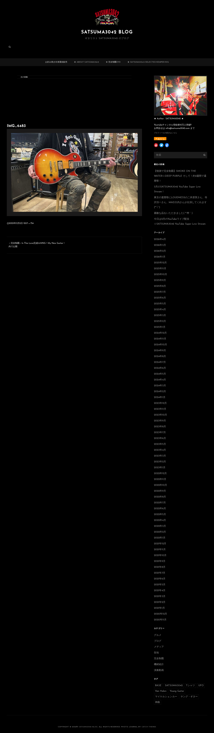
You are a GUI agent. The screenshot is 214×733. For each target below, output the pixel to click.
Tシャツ (190, 685)
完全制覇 (159, 658)
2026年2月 (160, 251)
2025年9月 (160, 280)
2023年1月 (159, 467)
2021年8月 (159, 567)
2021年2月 (159, 602)
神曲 (157, 702)
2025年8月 (160, 286)
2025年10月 (160, 274)
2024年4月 (160, 380)
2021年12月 (160, 543)
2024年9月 (160, 350)
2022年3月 (160, 526)
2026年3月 (160, 245)
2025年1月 (159, 327)
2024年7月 (160, 362)
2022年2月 (160, 532)
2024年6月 (160, 368)
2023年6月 (160, 438)
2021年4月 (159, 590)
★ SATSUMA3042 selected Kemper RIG (148, 62)
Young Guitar (177, 691)
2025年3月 (160, 315)
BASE (158, 685)
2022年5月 (160, 514)
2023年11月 (160, 409)
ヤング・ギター (189, 696)
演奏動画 (159, 670)
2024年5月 (160, 374)
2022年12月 (160, 473)
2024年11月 (160, 339)
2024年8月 (160, 356)
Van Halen (160, 691)
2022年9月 (160, 491)
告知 (156, 652)
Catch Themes (149, 727)
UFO (201, 685)
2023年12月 (160, 403)
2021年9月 (159, 561)
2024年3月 (160, 385)
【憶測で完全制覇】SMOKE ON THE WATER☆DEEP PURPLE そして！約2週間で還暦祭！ (180, 176)
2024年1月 (159, 397)
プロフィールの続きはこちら (165, 133)
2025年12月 (160, 262)
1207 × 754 (28, 223)
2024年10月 (160, 344)
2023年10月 (160, 415)
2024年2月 (160, 391)
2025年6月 (160, 298)
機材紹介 (159, 664)
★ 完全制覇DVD (113, 62)
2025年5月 (160, 303)
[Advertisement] (74, 102)
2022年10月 (160, 485)
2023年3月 (160, 456)
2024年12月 (160, 333)
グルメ (157, 635)
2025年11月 (160, 268)
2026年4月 (160, 239)
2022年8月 (160, 497)
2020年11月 (160, 620)
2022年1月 (159, 538)
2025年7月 (160, 292)
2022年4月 (160, 520)
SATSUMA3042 (174, 685)
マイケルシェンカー (166, 696)
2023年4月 (160, 450)
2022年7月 (160, 502)
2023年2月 (160, 461)
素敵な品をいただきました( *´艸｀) (173, 213)
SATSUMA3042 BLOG (107, 32)
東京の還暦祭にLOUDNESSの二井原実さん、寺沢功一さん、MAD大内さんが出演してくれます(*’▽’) (180, 202)
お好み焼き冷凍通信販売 (56, 62)
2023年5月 (160, 444)
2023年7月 (160, 432)
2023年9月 (160, 421)
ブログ (157, 641)
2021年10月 (160, 555)
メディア (159, 647)
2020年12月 (160, 614)
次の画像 (24, 77)
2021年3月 (159, 596)
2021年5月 (159, 584)
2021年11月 (160, 549)
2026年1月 (159, 257)
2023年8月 (160, 426)
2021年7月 (159, 573)
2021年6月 (159, 579)
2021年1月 (159, 608)
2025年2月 (160, 321)
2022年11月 (160, 479)
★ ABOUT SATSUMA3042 (86, 62)
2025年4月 (160, 309)
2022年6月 (160, 508)
